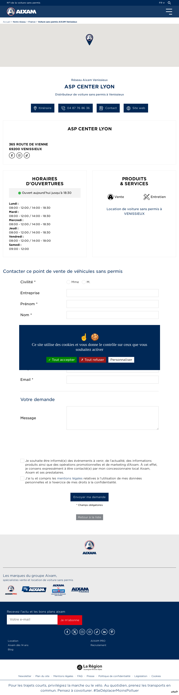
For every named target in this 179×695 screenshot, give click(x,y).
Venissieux (31, 149)
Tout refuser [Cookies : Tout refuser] (92, 360)
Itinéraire (42, 108)
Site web (136, 108)
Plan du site (42, 676)
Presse (90, 676)
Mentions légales (63, 676)
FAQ (80, 676)
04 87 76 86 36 (75, 108)
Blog (10, 649)
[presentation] (89, 445)
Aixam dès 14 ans (18, 645)
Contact (108, 108)
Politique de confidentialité (114, 676)
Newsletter (24, 676)
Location (13, 640)
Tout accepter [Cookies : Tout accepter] (61, 360)
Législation (140, 676)
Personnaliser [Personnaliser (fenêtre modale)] (121, 360)
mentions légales (70, 478)
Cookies (156, 676)
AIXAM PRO (98, 640)
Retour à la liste (89, 517)
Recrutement (98, 645)
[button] (89, 39)
